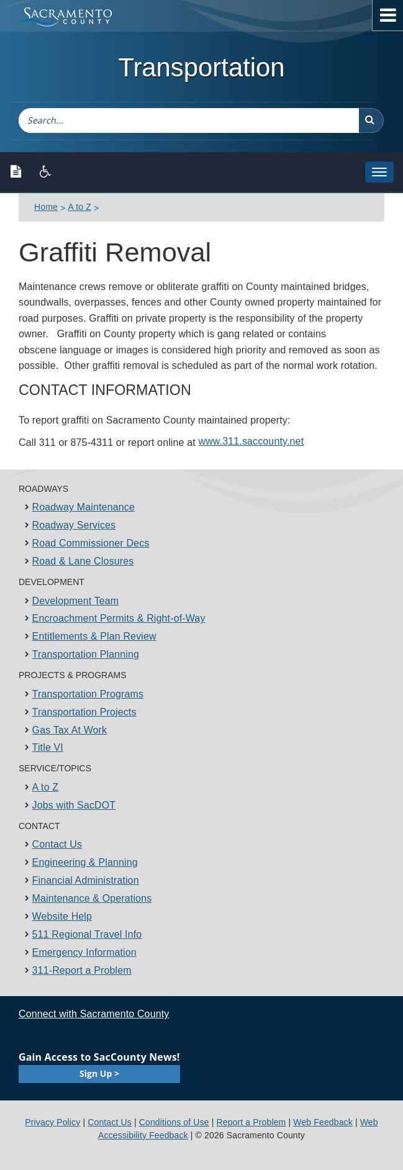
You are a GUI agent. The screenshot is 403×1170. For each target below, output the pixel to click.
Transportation (201, 67)
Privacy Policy (52, 1122)
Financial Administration (85, 880)
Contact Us (57, 844)
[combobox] (189, 120)
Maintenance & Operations (92, 898)
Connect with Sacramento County (94, 1014)
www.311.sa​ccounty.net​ (251, 441)
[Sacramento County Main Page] (71, 17)
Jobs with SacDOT (74, 805)
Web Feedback (323, 1122)
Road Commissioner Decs (91, 543)
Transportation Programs (88, 694)
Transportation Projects (84, 712)
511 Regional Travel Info (87, 934)
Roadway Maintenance (83, 507)
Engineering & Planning (85, 862)
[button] (371, 120)
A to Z (79, 207)
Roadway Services (74, 525)
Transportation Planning (85, 654)
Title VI (47, 747)
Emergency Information (84, 952)
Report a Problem (251, 1122)
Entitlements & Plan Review (94, 636)
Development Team (75, 601)
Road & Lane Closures (83, 561)
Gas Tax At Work (69, 730)
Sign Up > (99, 1073)
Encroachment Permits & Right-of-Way (119, 618)
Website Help (62, 916)
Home (46, 207)
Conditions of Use (174, 1122)
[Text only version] (15, 172)
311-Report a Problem (82, 970)
